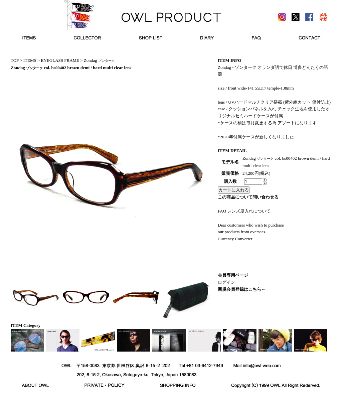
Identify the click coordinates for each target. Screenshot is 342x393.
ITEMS (29, 60)
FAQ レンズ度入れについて (244, 211)
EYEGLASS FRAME (60, 60)
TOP (15, 60)
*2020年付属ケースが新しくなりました (256, 136)
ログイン (226, 282)
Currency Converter (235, 238)
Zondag (99, 60)
